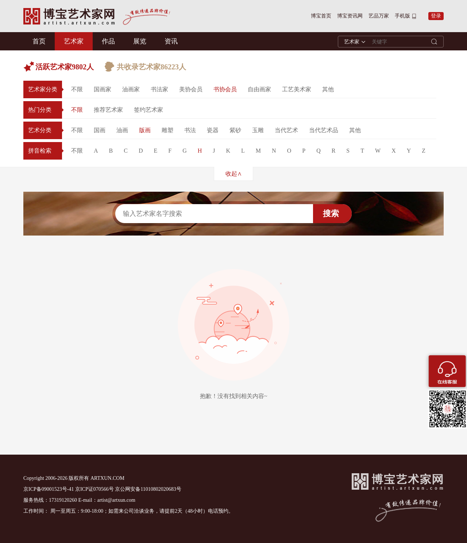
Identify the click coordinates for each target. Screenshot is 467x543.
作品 (108, 41)
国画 (99, 130)
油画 (122, 130)
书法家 (159, 89)
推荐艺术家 (108, 110)
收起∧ (233, 174)
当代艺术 (286, 130)
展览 (139, 41)
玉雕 (258, 130)
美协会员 (190, 89)
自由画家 (259, 89)
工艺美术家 (296, 89)
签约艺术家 (148, 110)
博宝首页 (321, 16)
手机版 (402, 16)
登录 (436, 16)
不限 (77, 89)
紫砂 (235, 130)
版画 (145, 130)
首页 (39, 41)
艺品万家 (378, 16)
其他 (328, 89)
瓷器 (213, 130)
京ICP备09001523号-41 (48, 489)
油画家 (131, 89)
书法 (190, 130)
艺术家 (74, 41)
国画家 (102, 89)
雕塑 (167, 130)
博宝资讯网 (350, 16)
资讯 (171, 41)
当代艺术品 (323, 130)
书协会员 (225, 89)
